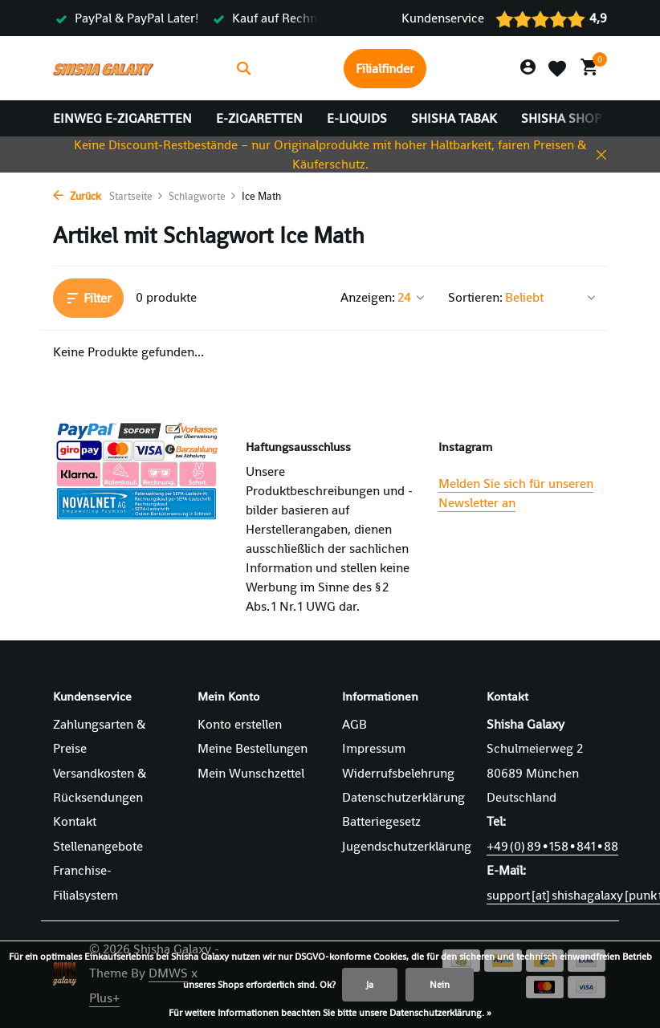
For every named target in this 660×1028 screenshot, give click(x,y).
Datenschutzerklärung (403, 797)
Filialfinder (385, 68)
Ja (369, 984)
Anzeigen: (367, 297)
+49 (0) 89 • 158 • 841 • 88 (552, 846)
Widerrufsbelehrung (398, 773)
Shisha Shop (561, 118)
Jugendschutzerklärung (406, 846)
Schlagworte (203, 196)
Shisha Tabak (454, 118)
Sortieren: (475, 297)
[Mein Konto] (528, 68)
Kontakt (74, 821)
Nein (440, 984)
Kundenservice (442, 18)
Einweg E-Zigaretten (122, 118)
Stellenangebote (98, 846)
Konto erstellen (240, 724)
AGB (354, 724)
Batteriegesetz (381, 821)
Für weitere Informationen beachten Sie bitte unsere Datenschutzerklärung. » (330, 1012)
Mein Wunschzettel (251, 773)
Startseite (136, 196)
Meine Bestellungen (253, 748)
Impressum (373, 748)
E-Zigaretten (259, 118)
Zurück (77, 196)
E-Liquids (357, 118)
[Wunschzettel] (557, 68)
